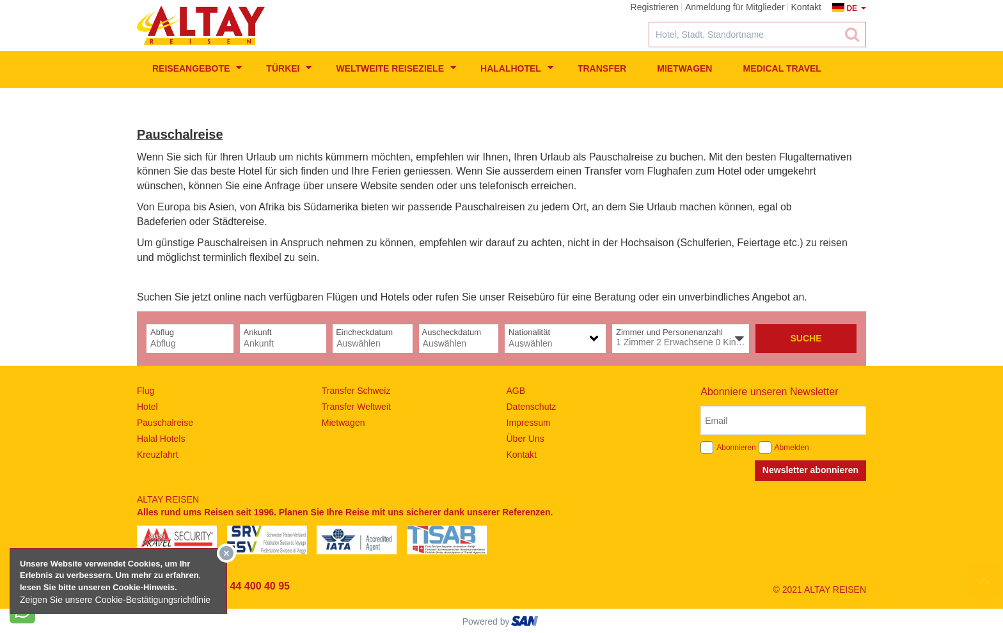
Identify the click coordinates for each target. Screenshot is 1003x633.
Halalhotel (516, 68)
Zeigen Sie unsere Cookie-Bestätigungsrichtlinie (115, 600)
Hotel (147, 407)
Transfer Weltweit (356, 407)
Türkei (289, 68)
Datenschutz (532, 407)
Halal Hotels (161, 439)
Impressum (529, 423)
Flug (145, 391)
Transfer (602, 68)
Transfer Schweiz (356, 391)
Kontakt (522, 454)
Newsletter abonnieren (810, 470)
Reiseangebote (197, 68)
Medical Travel (782, 68)
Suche (805, 338)
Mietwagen (684, 68)
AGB (516, 391)
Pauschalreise (165, 423)
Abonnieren (735, 447)
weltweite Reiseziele (396, 68)
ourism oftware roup (526, 623)
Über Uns (525, 439)
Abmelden (792, 447)
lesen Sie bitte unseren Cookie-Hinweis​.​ (98, 587)
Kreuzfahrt (157, 454)
